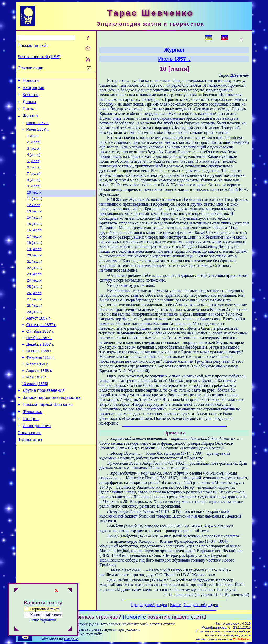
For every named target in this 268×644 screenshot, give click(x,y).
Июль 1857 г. (37, 136)
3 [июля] (33, 156)
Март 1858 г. (37, 392)
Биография (33, 89)
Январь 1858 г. (39, 377)
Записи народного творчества (52, 429)
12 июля (33, 217)
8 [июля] (33, 190)
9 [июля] (33, 197)
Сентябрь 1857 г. (41, 348)
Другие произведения (43, 421)
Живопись (32, 445)
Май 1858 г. (36, 406)
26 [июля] (34, 313)
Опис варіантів (43, 620)
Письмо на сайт (33, 45)
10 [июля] (34, 204)
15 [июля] (34, 238)
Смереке (71, 639)
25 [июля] (34, 306)
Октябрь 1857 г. (40, 355)
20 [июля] (34, 272)
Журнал (30, 120)
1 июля (32, 143)
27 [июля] (34, 320)
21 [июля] (34, 279)
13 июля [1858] (35, 414)
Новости (31, 81)
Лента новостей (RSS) (39, 56)
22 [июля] (34, 286)
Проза (28, 113)
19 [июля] (34, 265)
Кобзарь (30, 97)
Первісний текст (42, 609)
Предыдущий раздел (149, 604)
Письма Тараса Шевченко (48, 437)
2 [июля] (33, 149)
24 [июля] (34, 299)
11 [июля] (34, 211)
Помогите (134, 617)
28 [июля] (34, 326)
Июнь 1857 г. (37, 128)
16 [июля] (34, 245)
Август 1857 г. (38, 340)
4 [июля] (33, 163)
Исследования (37, 460)
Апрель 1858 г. (39, 399)
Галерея (30, 452)
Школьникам (30, 476)
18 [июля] (34, 258)
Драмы (29, 105)
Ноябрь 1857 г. (39, 362)
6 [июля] (33, 177)
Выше (175, 604)
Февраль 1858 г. (40, 384)
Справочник (29, 468)
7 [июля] (33, 183)
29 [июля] (34, 333)
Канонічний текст (46, 615)
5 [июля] (33, 170)
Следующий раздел (201, 604)
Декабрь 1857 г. (40, 370)
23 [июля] (34, 292)
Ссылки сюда (30, 68)
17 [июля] (34, 252)
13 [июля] (34, 224)
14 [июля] (34, 231)
